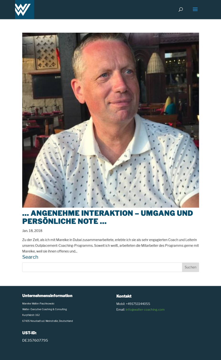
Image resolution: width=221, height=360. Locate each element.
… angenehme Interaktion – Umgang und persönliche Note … (107, 217)
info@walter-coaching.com (145, 309)
